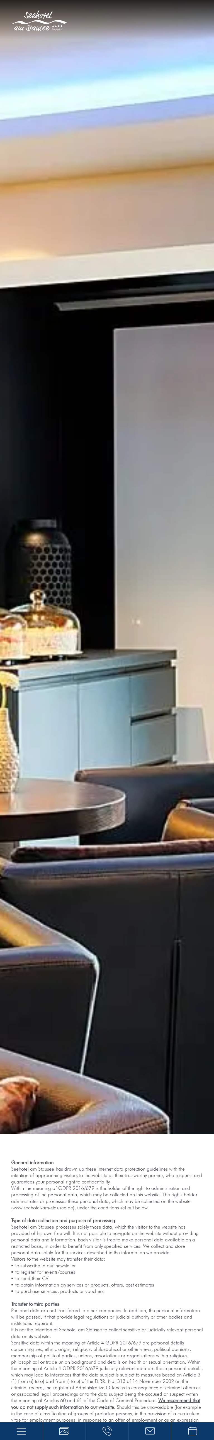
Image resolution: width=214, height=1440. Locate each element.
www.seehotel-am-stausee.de (43, 1207)
